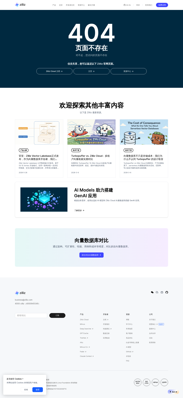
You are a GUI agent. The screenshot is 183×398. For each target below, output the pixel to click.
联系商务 (152, 342)
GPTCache (84, 333)
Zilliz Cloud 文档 (54, 71)
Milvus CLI (85, 347)
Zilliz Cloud (84, 320)
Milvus (82, 324)
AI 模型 (128, 347)
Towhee (84, 338)
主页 (91, 71)
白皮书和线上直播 (132, 342)
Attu (81, 342)
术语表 (128, 356)
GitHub (129, 352)
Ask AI (173, 392)
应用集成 (106, 338)
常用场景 (129, 329)
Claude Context (87, 356)
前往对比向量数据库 (91, 255)
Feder (83, 352)
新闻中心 (152, 329)
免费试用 (162, 5)
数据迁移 (106, 333)
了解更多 (79, 210)
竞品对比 (129, 338)
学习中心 (129, 324)
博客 (127, 320)
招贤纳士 (153, 324)
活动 (150, 338)
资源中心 (128, 71)
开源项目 (106, 324)
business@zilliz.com (23, 300)
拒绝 (26, 389)
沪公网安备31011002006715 (54, 389)
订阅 (57, 315)
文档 (105, 320)
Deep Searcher (86, 329)
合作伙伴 (152, 333)
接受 (38, 389)
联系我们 (148, 5)
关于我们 (152, 320)
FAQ (127, 361)
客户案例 (129, 333)
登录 (138, 5)
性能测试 (107, 329)
